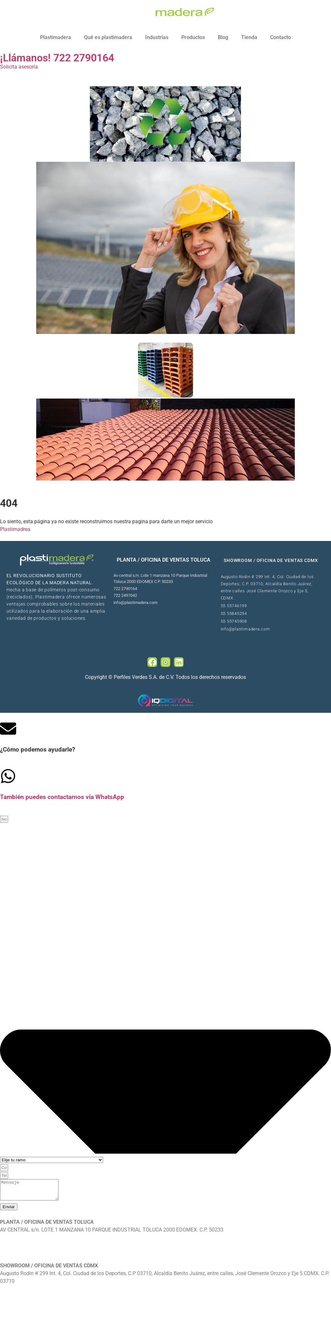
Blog (223, 37)
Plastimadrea (15, 529)
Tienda (249, 37)
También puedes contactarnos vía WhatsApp (62, 797)
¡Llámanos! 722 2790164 (57, 58)
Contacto (280, 37)
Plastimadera (55, 37)
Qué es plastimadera (108, 37)
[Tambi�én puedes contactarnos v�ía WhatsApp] (8, 776)
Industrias (156, 37)
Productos (193, 37)
